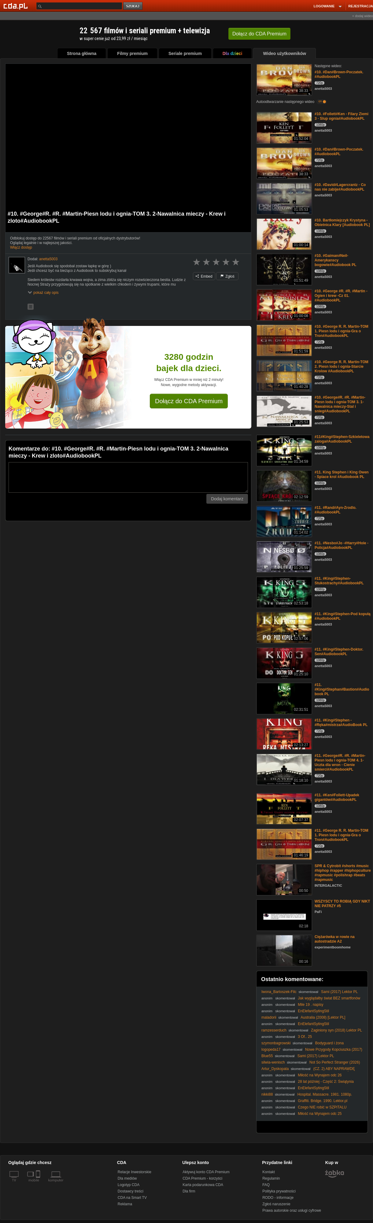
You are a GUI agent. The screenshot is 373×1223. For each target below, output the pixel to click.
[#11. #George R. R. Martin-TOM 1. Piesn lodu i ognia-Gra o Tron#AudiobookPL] (283, 843)
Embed (204, 276)
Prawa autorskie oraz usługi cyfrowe (291, 1210)
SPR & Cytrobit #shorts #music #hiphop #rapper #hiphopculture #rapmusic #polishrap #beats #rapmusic (343, 873)
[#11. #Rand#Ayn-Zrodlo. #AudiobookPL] (283, 521)
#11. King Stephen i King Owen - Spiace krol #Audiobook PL (342, 474)
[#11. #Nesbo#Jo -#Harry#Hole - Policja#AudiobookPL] (283, 556)
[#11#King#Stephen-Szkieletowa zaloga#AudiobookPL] (283, 450)
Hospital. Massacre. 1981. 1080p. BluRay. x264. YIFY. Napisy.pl (306, 1096)
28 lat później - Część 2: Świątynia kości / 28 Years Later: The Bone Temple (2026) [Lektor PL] (309, 1083)
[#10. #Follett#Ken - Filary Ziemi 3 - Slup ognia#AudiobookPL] (283, 127)
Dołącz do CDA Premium (189, 401)
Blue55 (267, 1056)
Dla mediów (127, 1178)
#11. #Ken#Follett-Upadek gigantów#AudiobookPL (337, 797)
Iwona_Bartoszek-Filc (279, 992)
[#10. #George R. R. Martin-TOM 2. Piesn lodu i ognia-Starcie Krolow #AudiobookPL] (283, 375)
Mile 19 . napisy (310, 1004)
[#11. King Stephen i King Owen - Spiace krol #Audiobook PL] (283, 485)
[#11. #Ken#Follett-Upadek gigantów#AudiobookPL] (283, 808)
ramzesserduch (273, 1030)
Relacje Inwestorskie (134, 1172)
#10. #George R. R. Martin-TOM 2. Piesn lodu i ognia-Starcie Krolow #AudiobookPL (341, 366)
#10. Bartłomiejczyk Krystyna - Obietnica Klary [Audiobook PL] (342, 222)
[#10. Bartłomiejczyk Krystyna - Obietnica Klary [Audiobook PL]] (283, 233)
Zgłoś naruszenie (276, 1204)
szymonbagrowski (275, 1043)
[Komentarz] (128, 477)
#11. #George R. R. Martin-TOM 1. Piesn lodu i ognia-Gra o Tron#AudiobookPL (341, 835)
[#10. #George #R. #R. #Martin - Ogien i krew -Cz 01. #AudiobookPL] (283, 304)
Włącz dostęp (21, 247)
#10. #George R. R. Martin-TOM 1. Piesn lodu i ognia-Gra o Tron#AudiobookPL (341, 331)
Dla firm (189, 1191)
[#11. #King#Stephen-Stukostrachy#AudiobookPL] (283, 591)
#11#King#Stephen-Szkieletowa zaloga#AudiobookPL (342, 439)
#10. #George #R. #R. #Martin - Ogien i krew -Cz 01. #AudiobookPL (341, 295)
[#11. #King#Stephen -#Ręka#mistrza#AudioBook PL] (283, 733)
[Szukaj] (79, 6)
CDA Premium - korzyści (202, 1178)
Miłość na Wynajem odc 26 (320, 1075)
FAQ (266, 1185)
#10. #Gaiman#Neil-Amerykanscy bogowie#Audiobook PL (335, 260)
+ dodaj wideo (362, 16)
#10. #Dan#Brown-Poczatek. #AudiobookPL (339, 74)
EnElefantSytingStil (313, 1011)
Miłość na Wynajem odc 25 (320, 1114)
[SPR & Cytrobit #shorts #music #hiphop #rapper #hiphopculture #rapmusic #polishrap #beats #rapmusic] (283, 879)
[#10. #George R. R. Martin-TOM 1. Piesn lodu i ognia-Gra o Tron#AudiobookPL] (283, 339)
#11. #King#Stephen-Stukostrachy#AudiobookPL (339, 580)
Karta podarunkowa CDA (203, 1185)
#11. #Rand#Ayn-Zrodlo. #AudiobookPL (335, 510)
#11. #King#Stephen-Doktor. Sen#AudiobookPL (339, 651)
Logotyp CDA (128, 1185)
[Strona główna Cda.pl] (16, 6)
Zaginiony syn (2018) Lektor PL (336, 1030)
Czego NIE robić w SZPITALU (322, 1107)
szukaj (133, 6)
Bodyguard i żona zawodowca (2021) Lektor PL (302, 1045)
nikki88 (267, 1094)
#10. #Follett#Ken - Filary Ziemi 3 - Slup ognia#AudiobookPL (341, 116)
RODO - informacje (278, 1198)
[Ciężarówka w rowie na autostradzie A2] (283, 950)
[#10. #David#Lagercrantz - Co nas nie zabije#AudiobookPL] (283, 198)
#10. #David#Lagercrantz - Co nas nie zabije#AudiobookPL (340, 187)
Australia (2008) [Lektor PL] (323, 1017)
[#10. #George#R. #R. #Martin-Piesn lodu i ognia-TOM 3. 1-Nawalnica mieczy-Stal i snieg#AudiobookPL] (283, 410)
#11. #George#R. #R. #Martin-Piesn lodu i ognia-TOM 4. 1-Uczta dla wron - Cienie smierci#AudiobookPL (340, 763)
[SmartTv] (38, 1184)
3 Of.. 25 (305, 1037)
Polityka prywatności (279, 1191)
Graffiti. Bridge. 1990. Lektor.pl (322, 1101)
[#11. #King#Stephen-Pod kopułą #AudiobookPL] (283, 627)
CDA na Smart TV (132, 1198)
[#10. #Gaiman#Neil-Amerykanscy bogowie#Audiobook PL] (283, 269)
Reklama (125, 1204)
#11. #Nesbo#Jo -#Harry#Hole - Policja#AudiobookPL (341, 545)
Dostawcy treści (130, 1191)
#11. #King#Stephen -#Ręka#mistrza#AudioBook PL (341, 722)
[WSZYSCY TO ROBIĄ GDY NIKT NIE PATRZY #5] (283, 914)
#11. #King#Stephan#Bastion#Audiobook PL (342, 689)
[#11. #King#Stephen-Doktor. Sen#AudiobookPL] (283, 662)
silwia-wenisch (273, 1062)
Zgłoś (227, 276)
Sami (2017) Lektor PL (339, 992)
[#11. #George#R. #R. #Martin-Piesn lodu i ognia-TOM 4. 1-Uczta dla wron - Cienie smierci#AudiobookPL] (283, 769)
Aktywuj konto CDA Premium (206, 1172)
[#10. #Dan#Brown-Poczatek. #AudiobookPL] (283, 79)
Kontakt (268, 1172)
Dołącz (259, 33)
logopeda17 (271, 1049)
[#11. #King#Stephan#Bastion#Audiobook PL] (283, 698)
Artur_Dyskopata (275, 1069)
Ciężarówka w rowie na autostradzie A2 (335, 939)
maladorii (268, 1017)
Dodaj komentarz (227, 498)
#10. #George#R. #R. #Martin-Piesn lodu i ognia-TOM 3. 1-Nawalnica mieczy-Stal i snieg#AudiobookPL (340, 404)
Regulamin (271, 1178)
